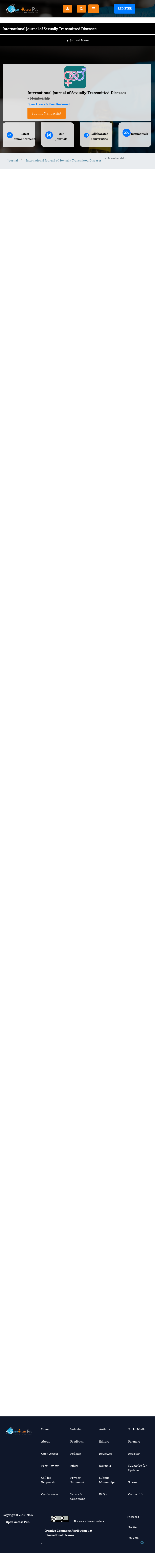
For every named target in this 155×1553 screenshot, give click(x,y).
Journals (105, 1466)
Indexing (76, 1429)
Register (125, 8)
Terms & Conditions (77, 1496)
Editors (104, 1441)
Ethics (74, 1466)
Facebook (133, 1516)
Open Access (50, 1453)
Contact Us (135, 1494)
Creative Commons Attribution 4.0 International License (68, 1533)
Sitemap (133, 1482)
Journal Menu (77, 32)
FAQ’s (103, 1494)
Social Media (137, 1429)
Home (45, 1429)
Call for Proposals (48, 1480)
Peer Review (50, 1466)
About (45, 1441)
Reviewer (105, 1453)
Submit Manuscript (46, 113)
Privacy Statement (77, 1480)
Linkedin (133, 1537)
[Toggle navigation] (93, 8)
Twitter (133, 1527)
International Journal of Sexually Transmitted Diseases (64, 160)
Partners (134, 1441)
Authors (104, 1429)
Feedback (76, 1441)
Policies (75, 1453)
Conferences (50, 1494)
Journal (12, 160)
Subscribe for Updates (137, 1468)
